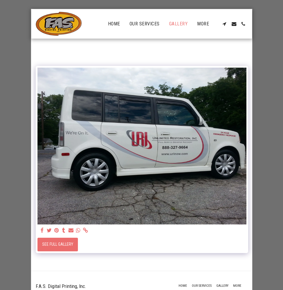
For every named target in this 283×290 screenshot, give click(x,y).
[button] (224, 24)
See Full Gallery (57, 244)
